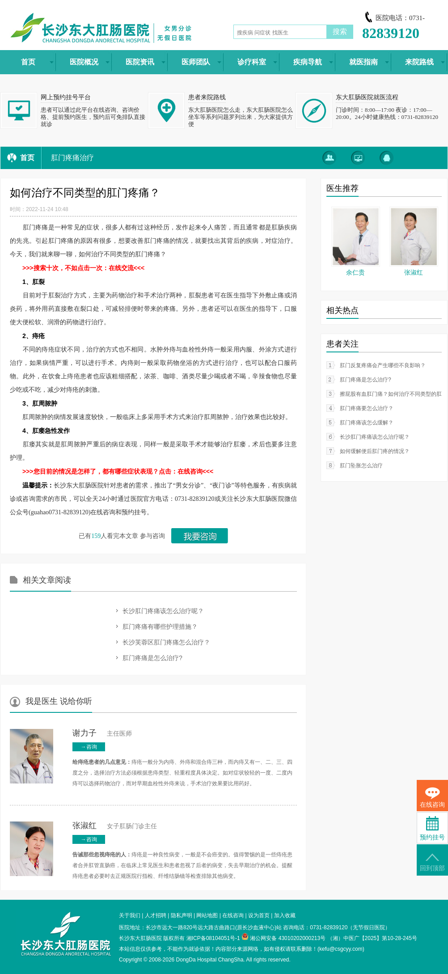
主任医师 (102, 733)
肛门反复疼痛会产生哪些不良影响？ (383, 365)
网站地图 (207, 915)
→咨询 (89, 747)
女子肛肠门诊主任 (114, 826)
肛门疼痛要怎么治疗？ (366, 408)
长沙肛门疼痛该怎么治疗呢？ (163, 610)
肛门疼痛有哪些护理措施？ (160, 626)
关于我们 (129, 915)
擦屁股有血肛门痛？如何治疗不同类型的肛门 (393, 394)
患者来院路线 (207, 97)
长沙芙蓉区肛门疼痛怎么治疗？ (166, 642)
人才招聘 (155, 915)
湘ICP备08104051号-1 (213, 938)
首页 (27, 157)
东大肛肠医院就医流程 (367, 97)
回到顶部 (432, 862)
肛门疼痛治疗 (72, 157)
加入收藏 (285, 915)
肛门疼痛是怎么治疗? (152, 657)
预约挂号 (432, 828)
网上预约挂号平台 (66, 97)
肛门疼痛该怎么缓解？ (366, 422)
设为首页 (259, 915)
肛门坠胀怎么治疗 (361, 465)
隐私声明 (181, 915)
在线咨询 (233, 915)
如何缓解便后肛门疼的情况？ (375, 451)
